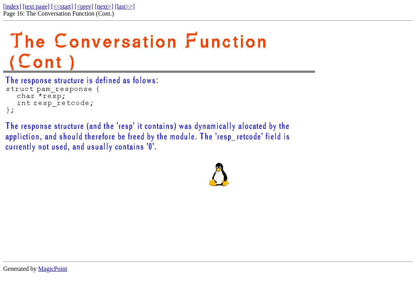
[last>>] (125, 6)
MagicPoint (52, 268)
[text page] (36, 6)
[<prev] (83, 6)
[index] (12, 6)
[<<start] (62, 6)
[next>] (104, 6)
